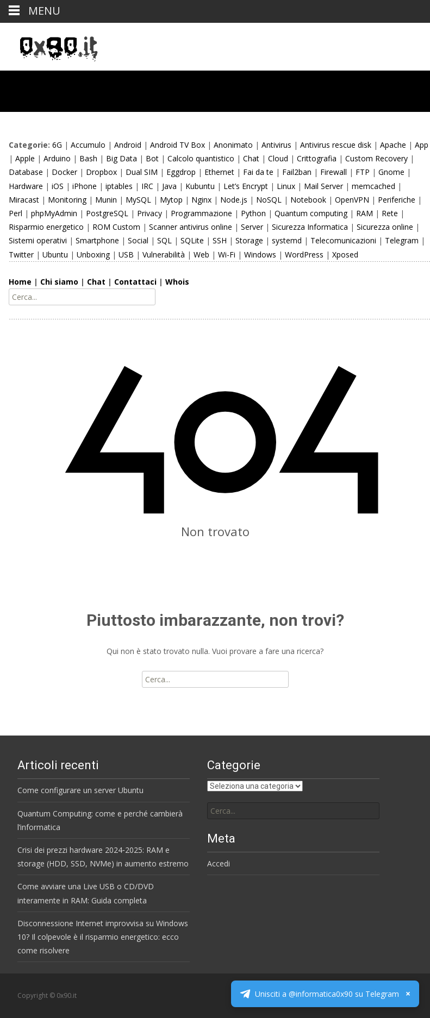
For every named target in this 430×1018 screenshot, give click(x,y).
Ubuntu (55, 254)
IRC (147, 186)
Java (169, 186)
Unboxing (93, 254)
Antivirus (276, 145)
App (421, 145)
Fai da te (258, 172)
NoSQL (269, 199)
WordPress (304, 254)
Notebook (308, 199)
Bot (152, 158)
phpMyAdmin (54, 213)
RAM (364, 213)
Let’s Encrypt (245, 186)
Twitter (21, 254)
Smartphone (97, 240)
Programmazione (201, 213)
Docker (64, 172)
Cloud (278, 158)
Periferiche (396, 199)
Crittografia (316, 158)
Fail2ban (296, 172)
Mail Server (323, 186)
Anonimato (233, 145)
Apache (393, 145)
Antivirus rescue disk (335, 145)
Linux (286, 186)
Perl (15, 213)
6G (57, 145)
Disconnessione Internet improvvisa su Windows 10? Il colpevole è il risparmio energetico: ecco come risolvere (102, 937)
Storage (249, 240)
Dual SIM (142, 172)
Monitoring (67, 199)
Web (201, 254)
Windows (260, 254)
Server (252, 227)
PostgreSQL (107, 213)
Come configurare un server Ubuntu (80, 790)
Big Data (121, 158)
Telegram (402, 240)
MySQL (138, 199)
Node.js (233, 199)
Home (20, 282)
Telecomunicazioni (343, 240)
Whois (177, 282)
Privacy (149, 213)
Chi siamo (59, 282)
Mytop (171, 199)
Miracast (24, 199)
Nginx (201, 199)
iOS (58, 186)
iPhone (84, 186)
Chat (251, 158)
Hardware (26, 186)
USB (126, 254)
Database (26, 172)
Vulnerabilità (163, 254)
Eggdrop (181, 172)
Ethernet (219, 172)
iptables (119, 186)
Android (127, 145)
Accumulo (88, 145)
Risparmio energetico (46, 227)
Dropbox (101, 172)
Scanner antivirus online (190, 227)
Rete (390, 213)
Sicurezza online (385, 227)
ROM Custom (116, 227)
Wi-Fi (226, 254)
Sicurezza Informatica (310, 227)
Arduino (57, 158)
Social (138, 240)
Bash (88, 158)
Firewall (333, 172)
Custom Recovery (376, 158)
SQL (164, 240)
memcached (373, 186)
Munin (106, 199)
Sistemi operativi (38, 240)
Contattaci (135, 282)
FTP (363, 172)
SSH (220, 240)
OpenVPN (352, 199)
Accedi (218, 863)
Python (253, 213)
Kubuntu (200, 186)
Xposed (345, 254)
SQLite (192, 240)
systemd (287, 240)
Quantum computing (311, 213)
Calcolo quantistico (200, 158)
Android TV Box (177, 145)
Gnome (391, 172)
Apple (25, 158)
